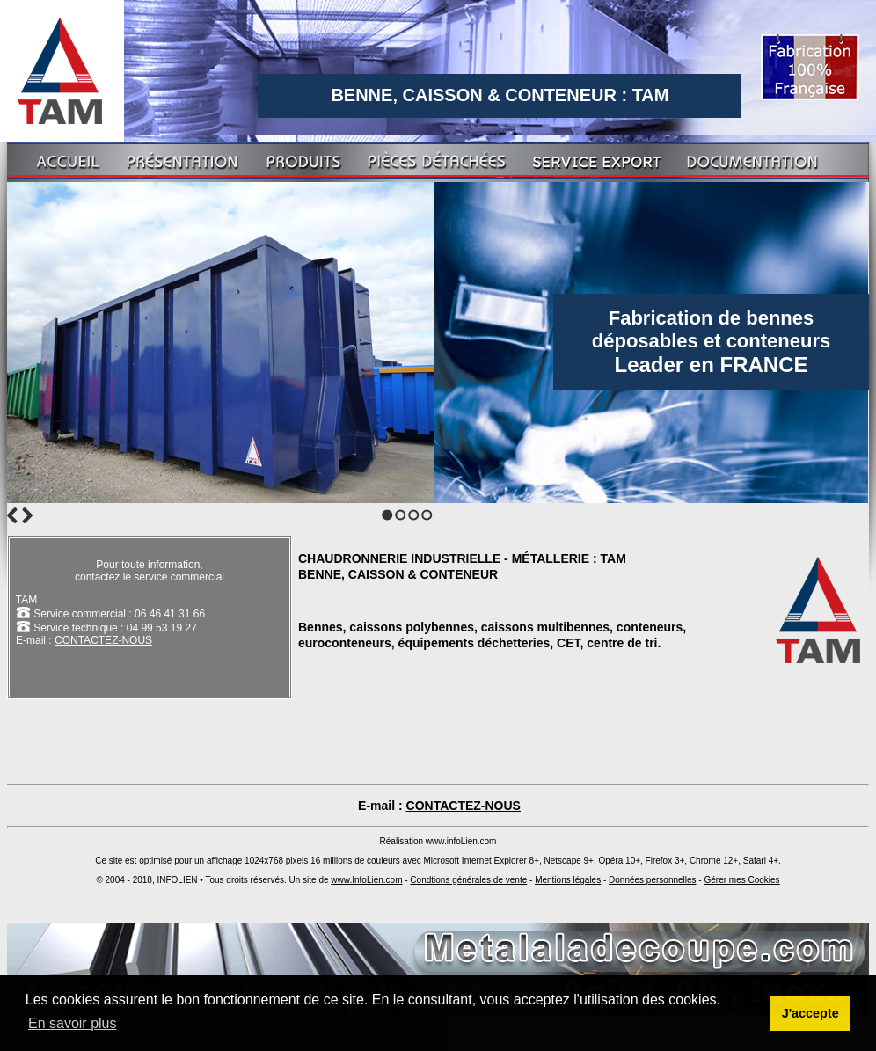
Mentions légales (568, 880)
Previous (12, 515)
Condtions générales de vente (468, 880)
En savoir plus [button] (72, 1023)
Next (27, 515)
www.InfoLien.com (366, 880)
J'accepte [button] (810, 1013)
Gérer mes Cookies (741, 880)
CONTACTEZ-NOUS (103, 640)
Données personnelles (653, 880)
